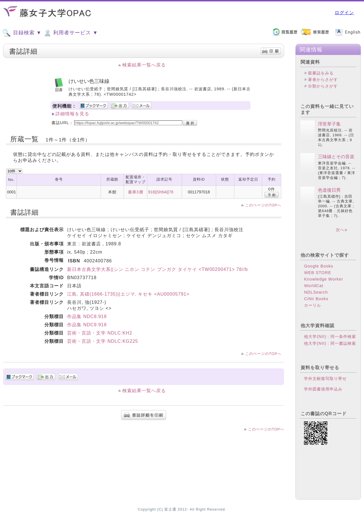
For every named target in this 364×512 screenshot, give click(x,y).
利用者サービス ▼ (70, 33)
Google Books (318, 266)
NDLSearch (316, 292)
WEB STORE (317, 272)
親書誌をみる (321, 73)
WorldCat (313, 285)
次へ (340, 229)
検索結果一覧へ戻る (144, 64)
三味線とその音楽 (336, 156)
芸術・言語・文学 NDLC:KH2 (99, 333)
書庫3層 (135, 192)
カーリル (312, 305)
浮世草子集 (329, 124)
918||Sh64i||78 (160, 192)
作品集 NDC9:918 (87, 324)
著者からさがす (323, 79)
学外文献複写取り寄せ (325, 378)
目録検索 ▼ (22, 33)
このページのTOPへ (263, 205)
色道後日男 (329, 190)
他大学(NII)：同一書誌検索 (330, 343)
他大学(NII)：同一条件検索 (330, 336)
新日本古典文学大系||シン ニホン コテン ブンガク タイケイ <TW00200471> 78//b (157, 269)
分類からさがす (323, 86)
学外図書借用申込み (323, 389)
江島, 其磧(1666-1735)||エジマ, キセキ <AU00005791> (128, 294)
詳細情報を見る (72, 113)
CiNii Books (316, 298)
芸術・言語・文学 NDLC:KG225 (102, 341)
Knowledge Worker (323, 279)
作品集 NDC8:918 (87, 316)
